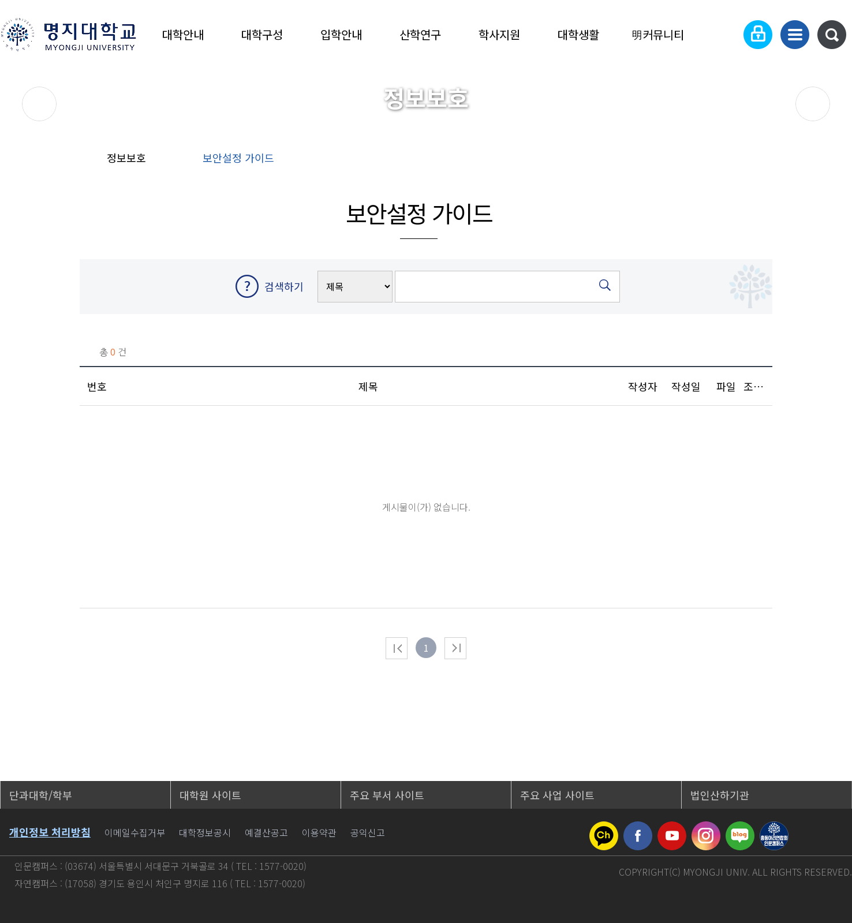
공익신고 (367, 832)
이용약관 (319, 832)
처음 (397, 648)
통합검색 (831, 34)
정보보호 (126, 157)
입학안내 (341, 34)
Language (722, 34)
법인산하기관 (719, 794)
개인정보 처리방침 (50, 831)
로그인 (757, 34)
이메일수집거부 (134, 832)
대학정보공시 (205, 832)
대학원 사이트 (210, 794)
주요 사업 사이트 (557, 794)
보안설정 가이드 (238, 157)
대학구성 (262, 34)
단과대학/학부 (40, 794)
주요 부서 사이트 (387, 794)
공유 (732, 161)
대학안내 (183, 34)
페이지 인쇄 (808, 161)
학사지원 (499, 34)
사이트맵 (794, 34)
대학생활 (578, 34)
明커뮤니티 (657, 34)
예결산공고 (266, 832)
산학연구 (420, 34)
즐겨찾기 (769, 161)
